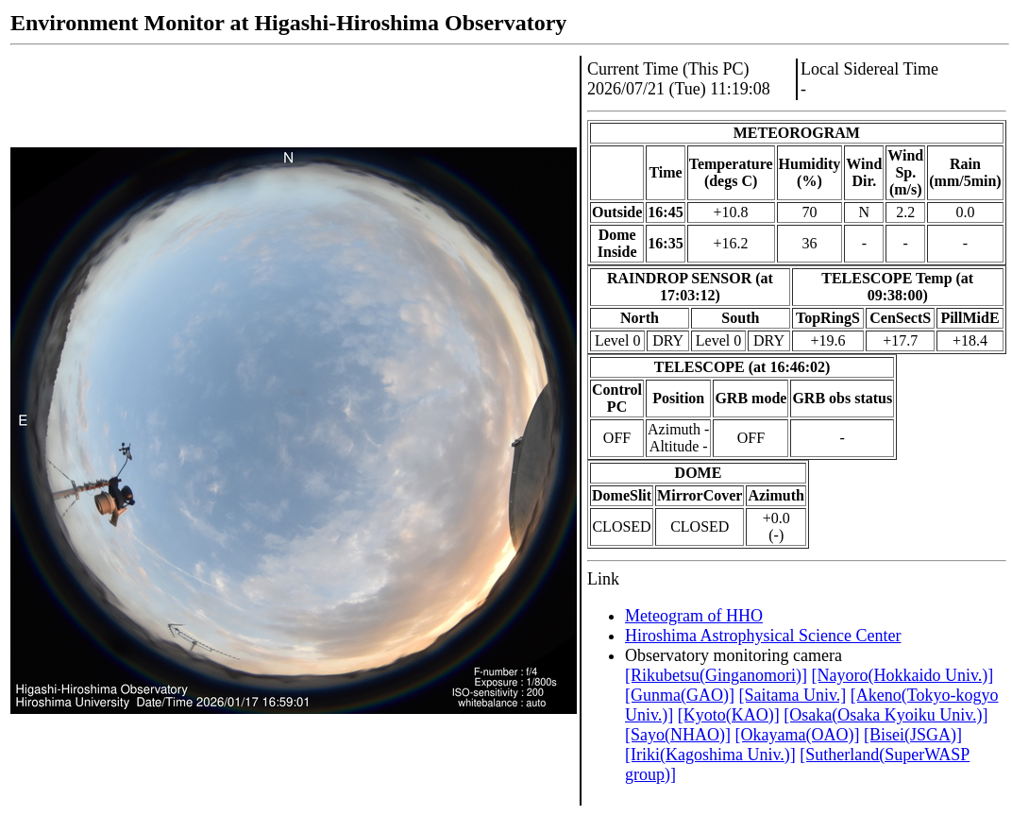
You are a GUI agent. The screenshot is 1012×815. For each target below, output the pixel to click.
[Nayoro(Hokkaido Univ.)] (902, 675)
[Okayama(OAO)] (796, 734)
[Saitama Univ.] (792, 695)
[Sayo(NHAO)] (678, 734)
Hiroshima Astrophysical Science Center (763, 635)
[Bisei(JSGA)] (913, 734)
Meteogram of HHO (694, 615)
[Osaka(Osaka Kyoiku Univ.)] (885, 714)
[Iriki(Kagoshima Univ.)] (710, 754)
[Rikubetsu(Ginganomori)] (716, 675)
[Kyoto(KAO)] (729, 714)
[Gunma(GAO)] (679, 695)
